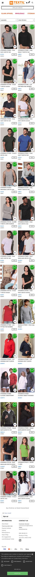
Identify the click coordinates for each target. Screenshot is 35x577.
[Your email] (15, 513)
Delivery (4, 530)
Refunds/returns (6, 532)
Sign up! (5, 516)
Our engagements (6, 537)
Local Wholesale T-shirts (8, 539)
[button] (26, 2)
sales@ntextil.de (23, 529)
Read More (25, 558)
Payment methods (6, 528)
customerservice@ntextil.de (26, 525)
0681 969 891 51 (23, 533)
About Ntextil (5, 524)
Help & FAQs (5, 534)
